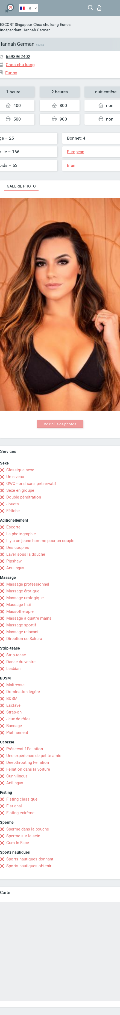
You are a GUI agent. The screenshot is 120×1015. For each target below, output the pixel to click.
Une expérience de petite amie (33, 755)
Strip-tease (16, 655)
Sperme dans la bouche (27, 829)
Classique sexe (20, 469)
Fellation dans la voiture (28, 769)
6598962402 (18, 56)
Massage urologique (25, 597)
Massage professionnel (27, 584)
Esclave (13, 705)
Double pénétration (23, 497)
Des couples (17, 547)
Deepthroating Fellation (27, 762)
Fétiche (13, 510)
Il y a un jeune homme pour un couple (40, 540)
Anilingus (14, 782)
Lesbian (13, 668)
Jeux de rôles (18, 718)
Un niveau (15, 476)
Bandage (14, 725)
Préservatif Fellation (24, 748)
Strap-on (14, 712)
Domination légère (23, 691)
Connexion (99, 8)
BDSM (11, 698)
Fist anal (14, 806)
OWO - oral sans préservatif (31, 483)
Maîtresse (15, 684)
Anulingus (15, 567)
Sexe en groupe (20, 490)
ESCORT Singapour (16, 24)
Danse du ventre (21, 661)
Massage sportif (21, 625)
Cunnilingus (17, 776)
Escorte (13, 527)
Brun (71, 165)
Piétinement (17, 732)
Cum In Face (17, 842)
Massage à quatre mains (28, 618)
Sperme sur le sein (23, 835)
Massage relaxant (22, 631)
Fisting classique (21, 799)
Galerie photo (21, 186)
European (75, 151)
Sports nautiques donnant (29, 859)
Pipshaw (14, 561)
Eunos (65, 24)
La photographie (21, 533)
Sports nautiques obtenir (28, 865)
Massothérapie (20, 611)
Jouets (12, 504)
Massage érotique (22, 591)
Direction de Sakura (24, 638)
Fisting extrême (20, 812)
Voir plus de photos (60, 424)
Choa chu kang (46, 24)
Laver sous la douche (25, 554)
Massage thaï (18, 604)
